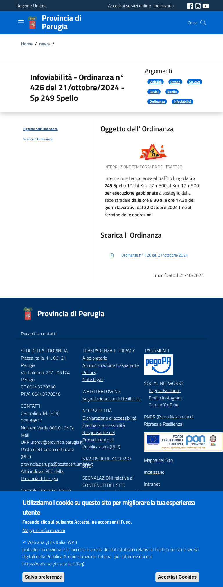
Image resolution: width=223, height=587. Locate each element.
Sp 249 (194, 81)
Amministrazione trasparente (110, 365)
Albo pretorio (94, 357)
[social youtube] (205, 5)
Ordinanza (157, 101)
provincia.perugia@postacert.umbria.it (57, 463)
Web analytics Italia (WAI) (52, 550)
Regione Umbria (31, 5)
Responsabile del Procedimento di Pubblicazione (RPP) (101, 439)
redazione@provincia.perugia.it (111, 492)
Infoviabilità (182, 101)
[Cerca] (203, 22)
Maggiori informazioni (43, 538)
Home (27, 43)
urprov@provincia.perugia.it (56, 442)
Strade (175, 81)
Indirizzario (154, 471)
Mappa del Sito (158, 460)
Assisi (154, 91)
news (44, 43)
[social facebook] (191, 5)
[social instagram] (198, 5)
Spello (172, 91)
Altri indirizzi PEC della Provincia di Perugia (42, 475)
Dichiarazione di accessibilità (109, 417)
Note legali (92, 379)
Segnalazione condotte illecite (111, 398)
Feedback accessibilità (103, 425)
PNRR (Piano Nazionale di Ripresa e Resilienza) (168, 420)
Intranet (152, 483)
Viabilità (156, 81)
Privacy (89, 372)
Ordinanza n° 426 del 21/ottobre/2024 (149, 255)
